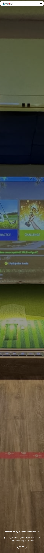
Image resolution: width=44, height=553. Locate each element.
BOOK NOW (22, 546)
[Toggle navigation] (41, 3)
